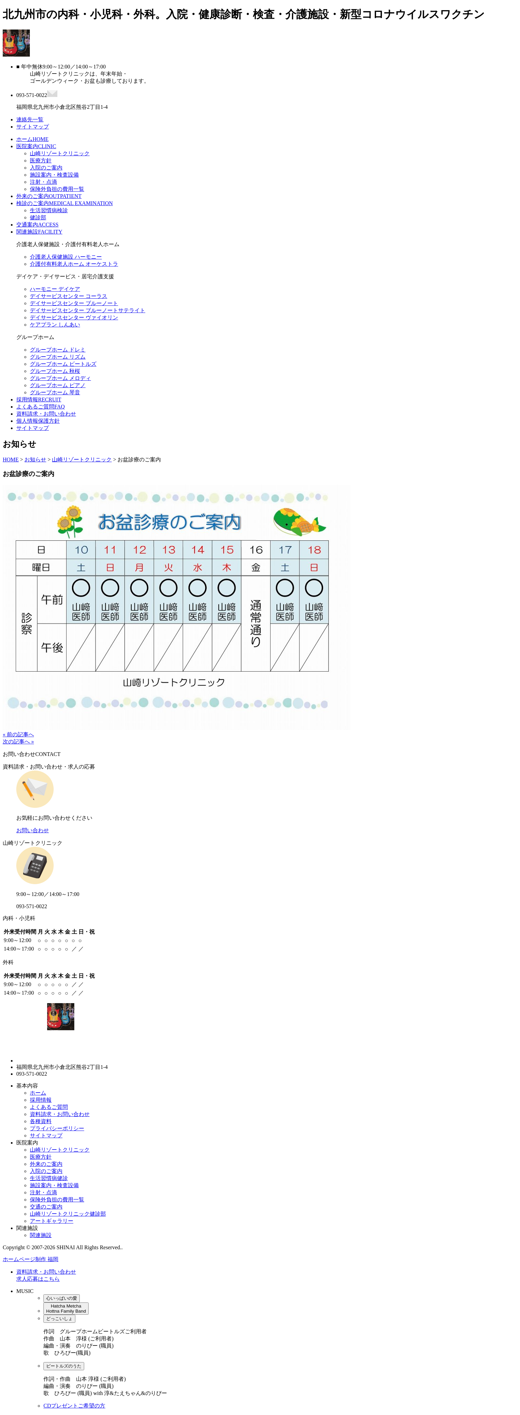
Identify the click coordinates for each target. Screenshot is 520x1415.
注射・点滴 (43, 182)
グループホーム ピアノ (58, 385)
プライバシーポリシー (57, 1128)
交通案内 (37, 224)
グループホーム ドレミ (58, 350)
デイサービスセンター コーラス (68, 296)
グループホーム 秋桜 (55, 371)
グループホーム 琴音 (55, 392)
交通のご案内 (46, 1207)
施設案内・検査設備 (54, 175)
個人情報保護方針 (38, 421)
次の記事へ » (18, 741)
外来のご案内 (48, 196)
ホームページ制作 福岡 (30, 1259)
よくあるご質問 (40, 407)
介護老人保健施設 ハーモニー (66, 257)
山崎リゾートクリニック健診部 (68, 1214)
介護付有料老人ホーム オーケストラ (74, 264)
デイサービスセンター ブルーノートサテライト (87, 310)
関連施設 (39, 232)
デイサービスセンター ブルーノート (74, 303)
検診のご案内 (64, 203)
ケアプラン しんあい (55, 324)
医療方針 (41, 160)
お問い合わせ (32, 830)
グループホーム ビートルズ (63, 364)
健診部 (38, 217)
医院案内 (36, 146)
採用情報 (38, 399)
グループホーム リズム (58, 357)
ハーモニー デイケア (55, 289)
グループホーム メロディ (60, 378)
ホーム (32, 139)
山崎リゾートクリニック (60, 153)
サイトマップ (32, 428)
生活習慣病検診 (49, 210)
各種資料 (41, 1121)
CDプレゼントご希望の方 (74, 1406)
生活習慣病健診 (49, 1178)
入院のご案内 (46, 168)
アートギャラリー (51, 1221)
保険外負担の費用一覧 (57, 189)
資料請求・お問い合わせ (46, 414)
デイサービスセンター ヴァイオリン (74, 317)
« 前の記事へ (18, 734)
